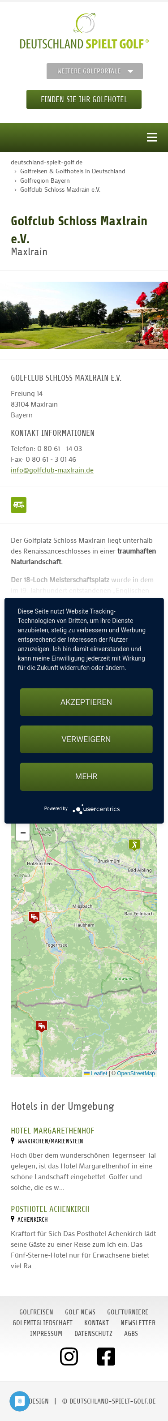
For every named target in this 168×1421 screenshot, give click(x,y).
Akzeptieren (86, 702)
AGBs (131, 1334)
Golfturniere (128, 1312)
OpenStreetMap (136, 1073)
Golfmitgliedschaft (43, 1323)
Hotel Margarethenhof (53, 1130)
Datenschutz (93, 1334)
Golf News (80, 1312)
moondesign (30, 1401)
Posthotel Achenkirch (50, 1209)
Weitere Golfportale (89, 71)
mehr (86, 776)
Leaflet (95, 1073)
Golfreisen (36, 1312)
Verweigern (86, 739)
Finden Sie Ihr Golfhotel (84, 99)
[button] (34, 917)
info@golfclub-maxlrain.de (52, 469)
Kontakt (96, 1323)
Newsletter (138, 1323)
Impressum (46, 1334)
